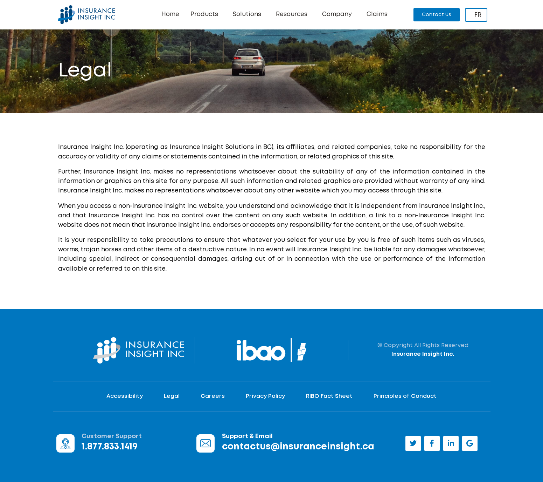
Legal (172, 396)
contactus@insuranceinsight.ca (298, 447)
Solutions (249, 14)
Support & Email (247, 436)
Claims (377, 14)
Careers (213, 396)
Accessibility (124, 396)
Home (170, 14)
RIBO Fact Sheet (329, 396)
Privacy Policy (265, 396)
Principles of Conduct (405, 396)
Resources (293, 14)
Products (206, 14)
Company (338, 14)
